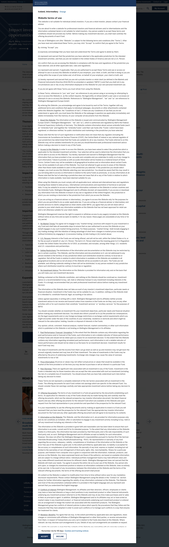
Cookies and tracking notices (76, 531)
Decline (60, 536)
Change (63, 12)
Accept (44, 536)
